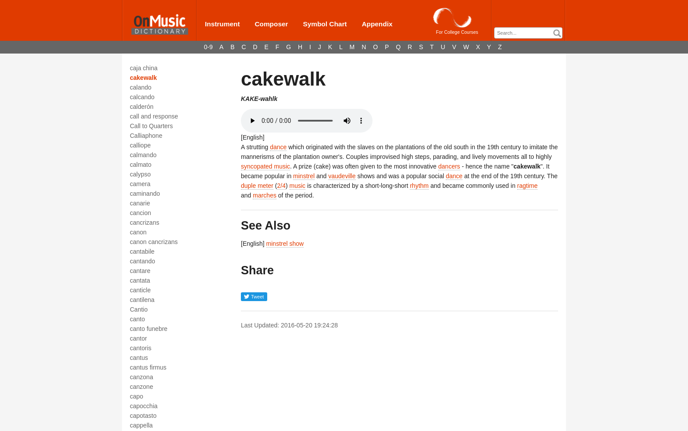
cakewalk (143, 77)
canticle (140, 290)
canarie (140, 203)
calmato (140, 164)
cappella (141, 425)
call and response (154, 116)
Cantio (138, 309)
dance (278, 147)
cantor (138, 338)
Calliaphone (146, 135)
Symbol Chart (325, 24)
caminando (145, 193)
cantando (142, 261)
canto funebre (149, 328)
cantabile (142, 251)
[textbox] (530, 33)
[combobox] (528, 33)
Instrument (222, 24)
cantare (140, 270)
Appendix (377, 24)
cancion (140, 212)
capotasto (143, 415)
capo (136, 396)
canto (137, 319)
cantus (139, 357)
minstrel (304, 176)
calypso (140, 174)
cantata (140, 280)
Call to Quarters (151, 125)
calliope (140, 145)
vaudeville (341, 176)
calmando (143, 154)
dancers (449, 166)
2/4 (281, 185)
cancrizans (144, 222)
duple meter (257, 185)
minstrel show (285, 243)
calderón (142, 106)
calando (140, 87)
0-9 (208, 46)
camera (140, 183)
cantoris (140, 348)
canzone (141, 386)
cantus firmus (148, 367)
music (298, 185)
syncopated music (265, 166)
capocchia (144, 405)
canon (138, 232)
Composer (271, 24)
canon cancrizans (154, 241)
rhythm (419, 185)
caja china (144, 68)
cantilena (142, 299)
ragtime (527, 185)
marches (264, 195)
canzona (141, 377)
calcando (142, 97)
